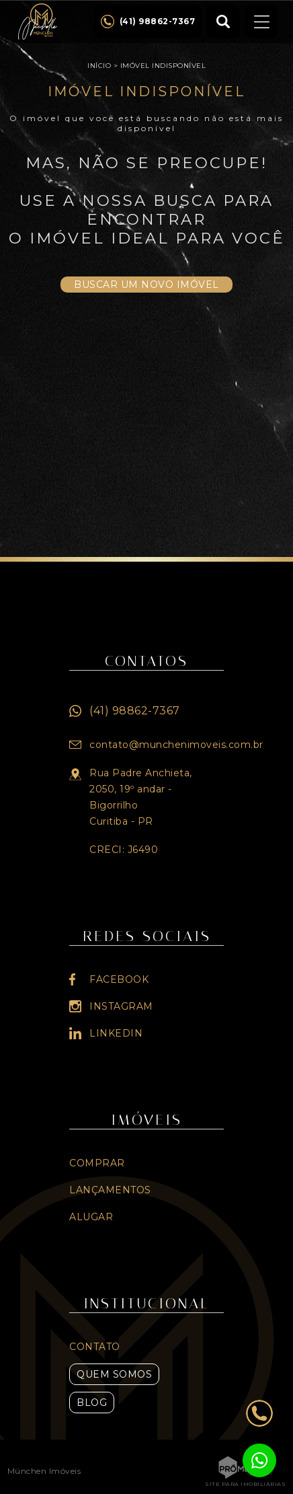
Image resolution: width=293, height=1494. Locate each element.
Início (99, 65)
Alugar (91, 1217)
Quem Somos (114, 1374)
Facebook (119, 979)
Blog (92, 1402)
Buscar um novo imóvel (146, 284)
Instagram (121, 1006)
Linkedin (115, 1033)
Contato (94, 1347)
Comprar (97, 1163)
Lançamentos (110, 1190)
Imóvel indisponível (163, 65)
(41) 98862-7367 (134, 710)
